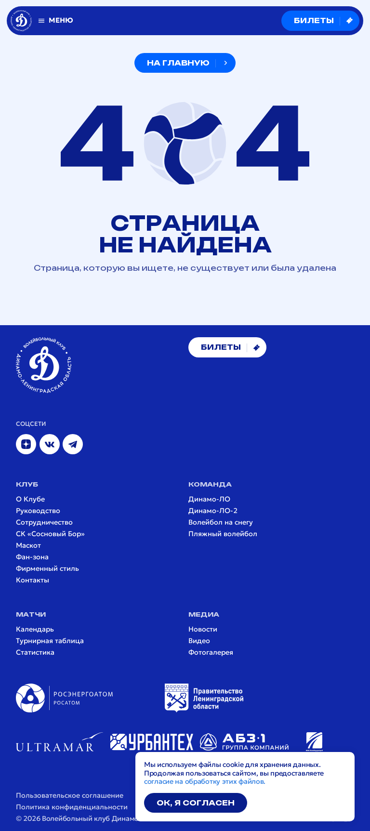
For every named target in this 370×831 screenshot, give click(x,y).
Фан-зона (32, 557)
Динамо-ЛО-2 (213, 511)
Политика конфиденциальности (72, 807)
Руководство (38, 511)
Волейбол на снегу (220, 522)
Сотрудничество (44, 522)
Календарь (35, 629)
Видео (199, 641)
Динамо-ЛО (209, 499)
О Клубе (30, 499)
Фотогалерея (210, 652)
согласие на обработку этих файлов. (204, 781)
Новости (202, 629)
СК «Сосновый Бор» (50, 534)
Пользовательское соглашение (69, 795)
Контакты (32, 580)
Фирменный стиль (47, 569)
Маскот (28, 545)
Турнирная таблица (50, 641)
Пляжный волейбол (222, 534)
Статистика (35, 652)
